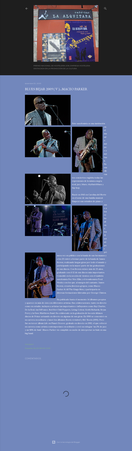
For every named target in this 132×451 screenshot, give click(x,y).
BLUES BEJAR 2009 (41, 348)
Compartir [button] (29, 344)
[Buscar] (105, 8)
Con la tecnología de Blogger (66, 442)
